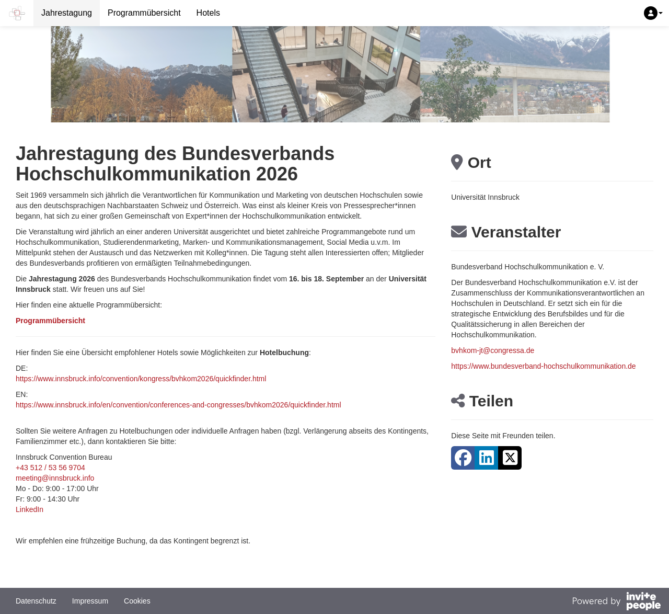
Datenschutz (36, 601)
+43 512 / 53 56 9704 (50, 467)
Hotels (208, 12)
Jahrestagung (66, 12)
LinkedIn (29, 509)
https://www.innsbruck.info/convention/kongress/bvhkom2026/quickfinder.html (141, 378)
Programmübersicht (144, 12)
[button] (653, 13)
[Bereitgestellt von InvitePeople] (616, 602)
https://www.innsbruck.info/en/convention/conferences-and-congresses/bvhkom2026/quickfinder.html (178, 405)
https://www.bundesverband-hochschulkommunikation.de (543, 366)
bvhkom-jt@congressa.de (492, 350)
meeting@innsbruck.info (55, 478)
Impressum (90, 601)
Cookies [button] (137, 601)
